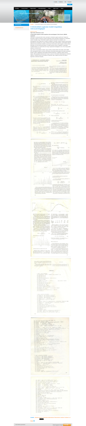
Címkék (32, 417)
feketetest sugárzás (38, 417)
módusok (66, 417)
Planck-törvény (57, 417)
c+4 (69, 417)
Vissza (31, 420)
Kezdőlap (32, 24)
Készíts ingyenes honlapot (58, 424)
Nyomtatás (70, 1)
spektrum (62, 417)
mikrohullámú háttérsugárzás (48, 417)
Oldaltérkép (61, 1)
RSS (65, 1)
